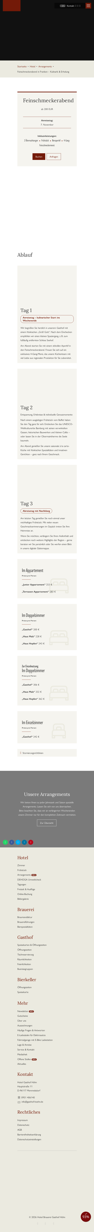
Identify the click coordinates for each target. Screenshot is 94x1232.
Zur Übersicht (46, 822)
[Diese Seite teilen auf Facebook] (11, 842)
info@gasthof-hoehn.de (32, 1101)
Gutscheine (22, 1015)
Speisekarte (22, 992)
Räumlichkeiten (24, 959)
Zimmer (21, 865)
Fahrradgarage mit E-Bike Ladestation (35, 1039)
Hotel (32, 66)
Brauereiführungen (25, 922)
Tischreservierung (25, 954)
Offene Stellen (24, 1059)
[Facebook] (75, 5)
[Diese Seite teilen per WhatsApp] (5, 842)
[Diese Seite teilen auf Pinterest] (30, 842)
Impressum (22, 1120)
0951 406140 (28, 1097)
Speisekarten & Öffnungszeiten (32, 944)
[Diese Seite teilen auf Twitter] (18, 842)
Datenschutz (23, 1124)
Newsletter (22, 1011)
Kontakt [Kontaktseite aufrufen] (70, 5)
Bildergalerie (23, 898)
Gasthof (25, 938)
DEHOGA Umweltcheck (29, 879)
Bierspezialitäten (25, 926)
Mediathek (22, 1054)
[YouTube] (79, 5)
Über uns (21, 1020)
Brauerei (25, 910)
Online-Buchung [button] (24, 894)
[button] (88, 5)
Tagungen (21, 884)
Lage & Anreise (24, 1044)
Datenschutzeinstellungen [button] (29, 1139)
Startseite (22, 66)
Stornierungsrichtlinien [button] (33, 753)
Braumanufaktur (24, 917)
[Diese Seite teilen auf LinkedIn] (24, 842)
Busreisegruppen (25, 969)
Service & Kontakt (25, 1049)
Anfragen (54, 156)
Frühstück (22, 870)
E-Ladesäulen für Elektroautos (31, 1035)
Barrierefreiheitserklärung (29, 1134)
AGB (19, 1129)
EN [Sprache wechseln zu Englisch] (63, 5)
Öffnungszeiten (24, 949)
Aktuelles (21, 1063)
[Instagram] (77, 5)
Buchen (38, 156)
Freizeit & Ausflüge (26, 889)
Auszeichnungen (24, 1025)
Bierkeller (26, 980)
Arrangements (45, 66)
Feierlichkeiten (24, 964)
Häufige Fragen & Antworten (31, 1030)
